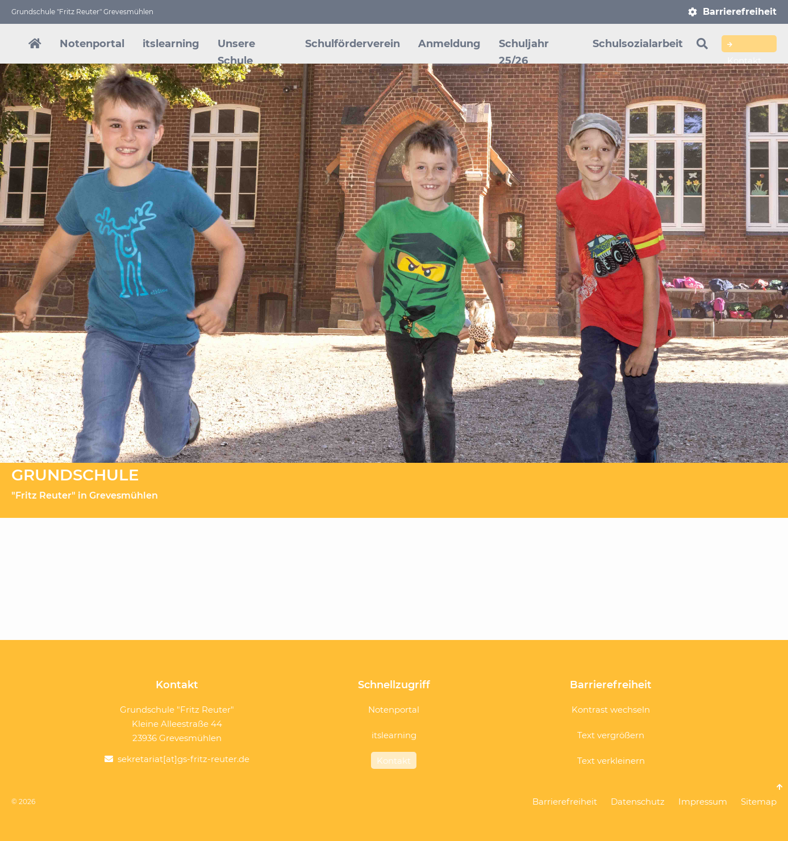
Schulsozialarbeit (638, 43)
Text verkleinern (611, 760)
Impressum (702, 801)
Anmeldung (449, 43)
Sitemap (759, 801)
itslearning (171, 43)
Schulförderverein (352, 43)
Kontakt (744, 45)
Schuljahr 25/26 (524, 52)
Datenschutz (638, 801)
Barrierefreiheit (740, 11)
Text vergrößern (610, 735)
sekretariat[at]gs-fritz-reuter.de (183, 759)
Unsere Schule (236, 52)
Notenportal (92, 43)
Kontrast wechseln (611, 709)
